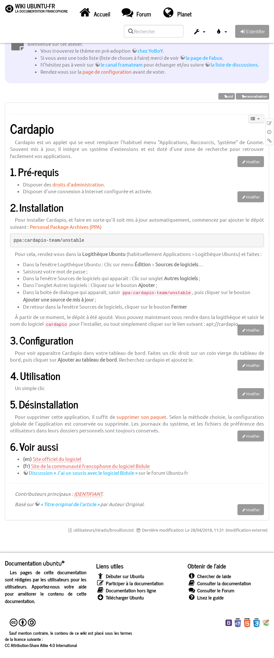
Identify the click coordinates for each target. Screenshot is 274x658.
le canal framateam (122, 64)
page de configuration (107, 72)
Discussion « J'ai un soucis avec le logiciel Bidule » (83, 473)
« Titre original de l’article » (69, 504)
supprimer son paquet (141, 417)
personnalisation (252, 96)
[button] (199, 32)
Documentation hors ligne (126, 590)
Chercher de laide (209, 576)
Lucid (226, 96)
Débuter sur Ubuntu (120, 576)
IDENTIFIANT (88, 494)
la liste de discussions (234, 64)
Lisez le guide (206, 597)
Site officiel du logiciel (57, 459)
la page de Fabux (204, 58)
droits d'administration (78, 184)
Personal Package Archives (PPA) (66, 227)
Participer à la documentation (129, 583)
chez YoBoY (150, 51)
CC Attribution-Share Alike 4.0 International (41, 645)
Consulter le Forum (211, 590)
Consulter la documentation (219, 583)
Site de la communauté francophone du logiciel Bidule (90, 466)
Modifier (253, 161)
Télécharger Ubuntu (120, 597)
